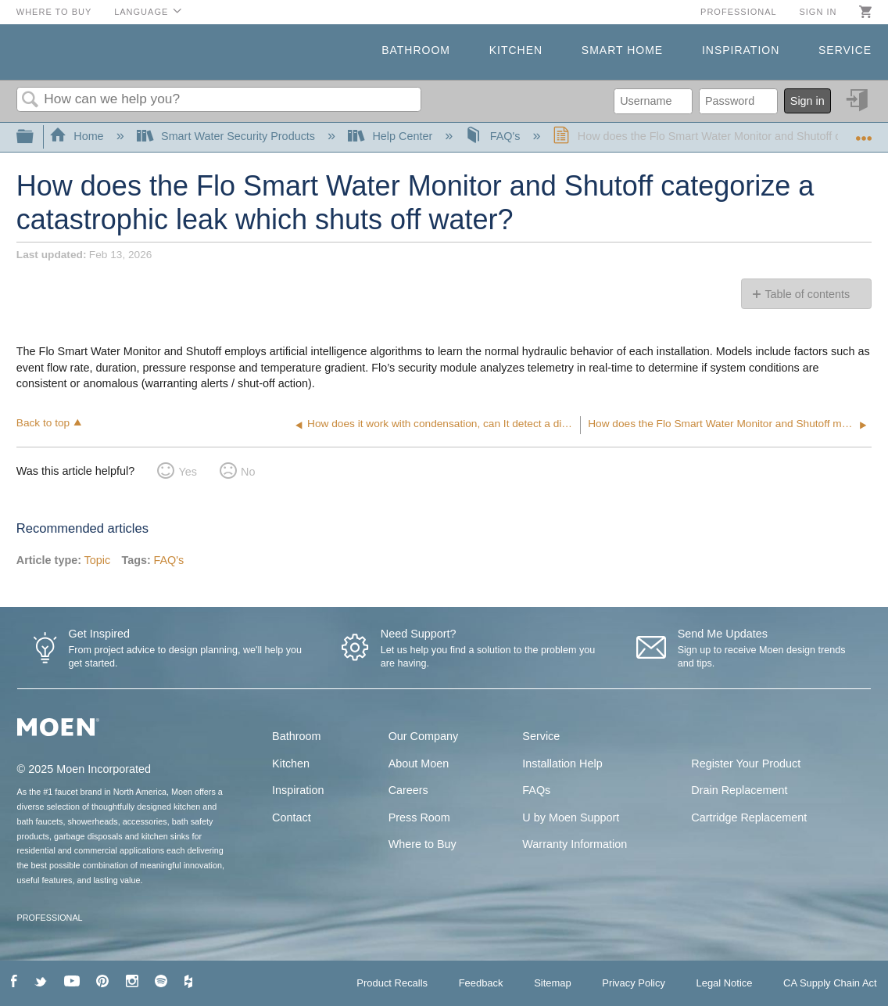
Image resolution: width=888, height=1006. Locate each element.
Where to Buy (54, 11)
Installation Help (562, 763)
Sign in (817, 11)
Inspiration (740, 50)
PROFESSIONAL (50, 917)
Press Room (419, 817)
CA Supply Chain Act (830, 983)
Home (78, 136)
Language (141, 11)
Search (30, 100)
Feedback (481, 983)
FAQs (536, 790)
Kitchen (515, 50)
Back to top (43, 423)
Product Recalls (392, 983)
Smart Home (622, 50)
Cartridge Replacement (749, 817)
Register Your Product (745, 763)
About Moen (418, 763)
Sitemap (552, 983)
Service (845, 50)
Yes (187, 471)
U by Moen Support (570, 817)
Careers (408, 790)
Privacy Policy (633, 983)
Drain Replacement (739, 790)
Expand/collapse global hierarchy (35, 137)
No (248, 471)
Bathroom (415, 50)
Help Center (391, 136)
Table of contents (807, 294)
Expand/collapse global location (863, 133)
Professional (738, 11)
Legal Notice (724, 983)
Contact (291, 817)
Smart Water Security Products (227, 136)
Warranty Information (574, 844)
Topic (97, 560)
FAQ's (494, 136)
